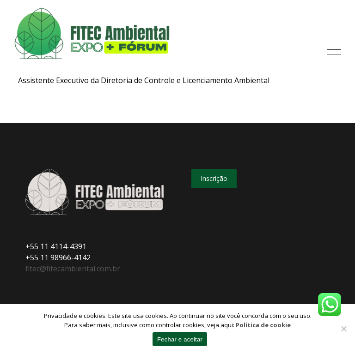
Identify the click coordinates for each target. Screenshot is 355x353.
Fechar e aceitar (179, 339)
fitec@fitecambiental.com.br (72, 268)
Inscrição (214, 178)
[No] (343, 328)
